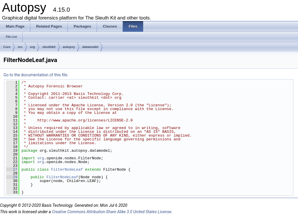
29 (11, 177)
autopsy (69, 47)
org (32, 47)
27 (11, 169)
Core (6, 47)
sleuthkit (48, 47)
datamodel (90, 47)
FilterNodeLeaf (67, 169)
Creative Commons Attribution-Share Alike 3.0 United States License (111, 211)
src (20, 47)
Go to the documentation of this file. (35, 75)
